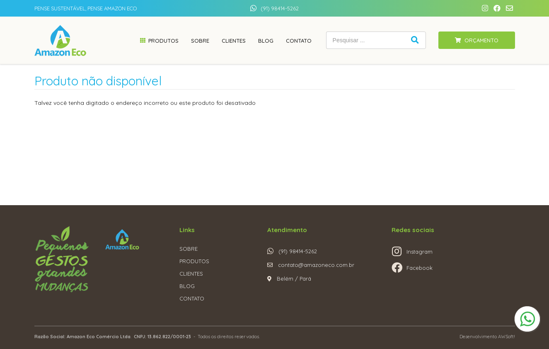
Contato (299, 40)
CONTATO (191, 298)
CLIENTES (191, 273)
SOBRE (188, 248)
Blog (265, 40)
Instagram (419, 251)
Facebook (419, 267)
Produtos (163, 40)
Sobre (200, 40)
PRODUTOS (194, 261)
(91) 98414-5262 (280, 8)
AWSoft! (506, 336)
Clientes (234, 40)
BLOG (187, 286)
